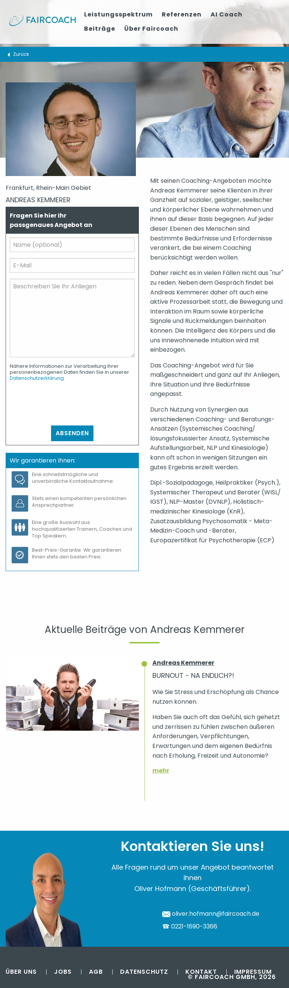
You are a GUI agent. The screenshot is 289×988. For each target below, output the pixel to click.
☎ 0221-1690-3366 (189, 926)
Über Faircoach (151, 28)
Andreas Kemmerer (183, 662)
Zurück (21, 54)
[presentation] (67, 403)
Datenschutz (144, 971)
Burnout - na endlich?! (193, 675)
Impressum (253, 971)
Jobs (63, 971)
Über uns (21, 971)
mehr (160, 770)
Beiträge (99, 28)
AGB (96, 971)
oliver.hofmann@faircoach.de (210, 913)
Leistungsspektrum (118, 14)
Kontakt (201, 971)
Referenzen (182, 14)
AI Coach (226, 14)
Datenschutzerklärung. (37, 378)
